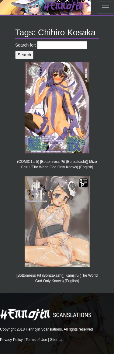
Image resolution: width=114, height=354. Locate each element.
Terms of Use (36, 340)
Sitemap (57, 340)
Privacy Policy (11, 340)
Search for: (25, 45)
